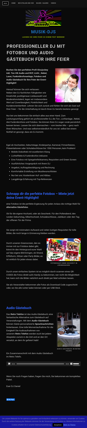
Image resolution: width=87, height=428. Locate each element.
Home (14, 3)
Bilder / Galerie (42, 3)
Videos (53, 3)
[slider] (40, 363)
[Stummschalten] (71, 364)
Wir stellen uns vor (26, 3)
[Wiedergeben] (9, 364)
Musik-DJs (43, 31)
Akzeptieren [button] (58, 425)
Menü (5, 3)
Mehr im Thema (69, 425)
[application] (43, 364)
